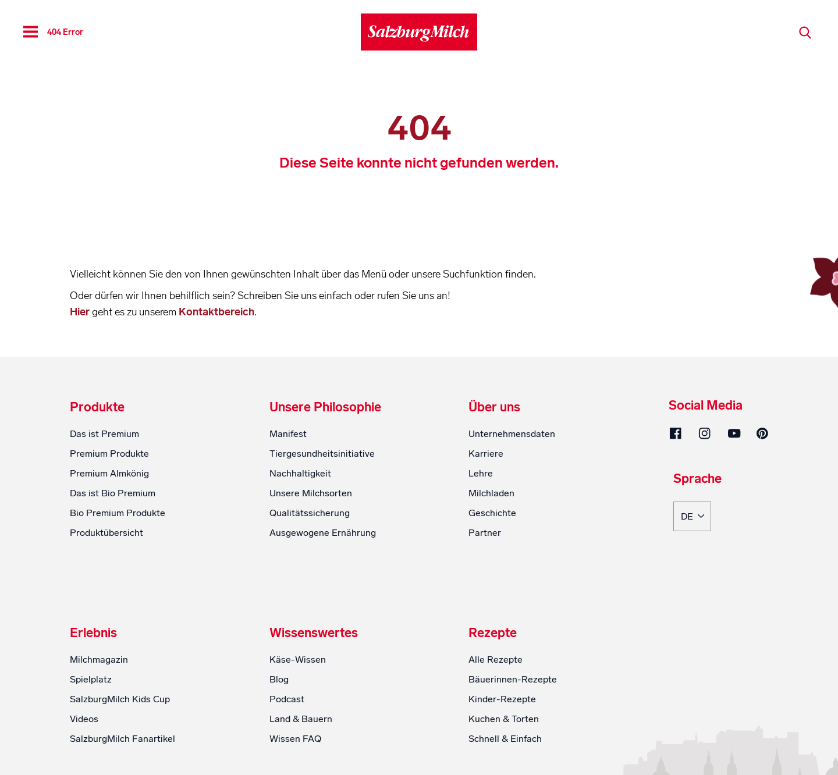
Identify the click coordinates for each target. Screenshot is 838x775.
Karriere (485, 453)
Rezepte (492, 633)
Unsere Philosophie (325, 407)
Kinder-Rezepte (502, 699)
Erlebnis (93, 633)
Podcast (286, 699)
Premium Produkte (109, 453)
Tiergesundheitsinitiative (322, 453)
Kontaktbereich (216, 311)
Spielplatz (91, 679)
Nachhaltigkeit (300, 473)
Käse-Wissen (297, 659)
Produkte (97, 407)
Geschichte (492, 512)
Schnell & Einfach (505, 738)
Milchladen (491, 493)
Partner (484, 532)
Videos (84, 718)
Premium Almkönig (109, 473)
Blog (279, 679)
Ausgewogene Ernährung (322, 532)
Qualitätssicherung (309, 512)
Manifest (288, 433)
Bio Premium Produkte (117, 512)
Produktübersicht (106, 532)
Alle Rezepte (495, 659)
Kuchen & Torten (503, 718)
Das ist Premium (104, 433)
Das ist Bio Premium (112, 493)
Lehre (480, 473)
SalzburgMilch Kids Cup (120, 699)
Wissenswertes (313, 633)
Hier (81, 311)
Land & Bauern (300, 718)
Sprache (697, 479)
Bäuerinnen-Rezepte (512, 679)
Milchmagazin (99, 659)
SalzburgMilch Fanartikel (122, 738)
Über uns (494, 407)
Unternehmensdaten (511, 433)
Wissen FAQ (295, 738)
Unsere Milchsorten (310, 493)
